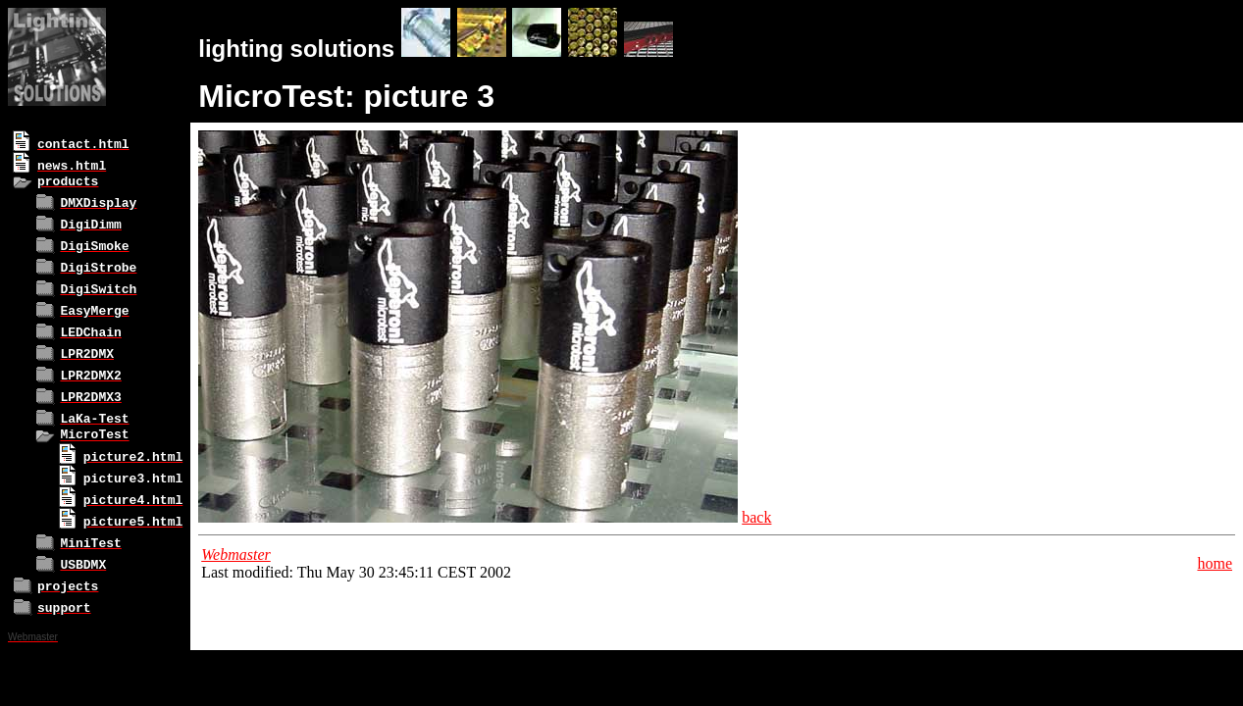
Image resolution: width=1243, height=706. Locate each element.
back (756, 517)
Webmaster (236, 554)
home (1214, 563)
